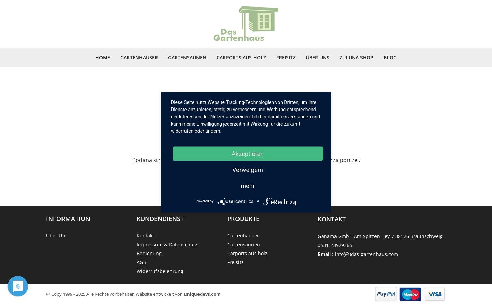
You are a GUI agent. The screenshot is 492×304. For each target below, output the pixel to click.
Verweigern (247, 169)
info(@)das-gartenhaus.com (366, 254)
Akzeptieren (248, 153)
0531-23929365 (335, 245)
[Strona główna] (246, 24)
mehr (248, 185)
